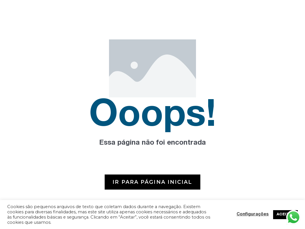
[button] (152, 182)
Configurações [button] (253, 214)
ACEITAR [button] (285, 215)
